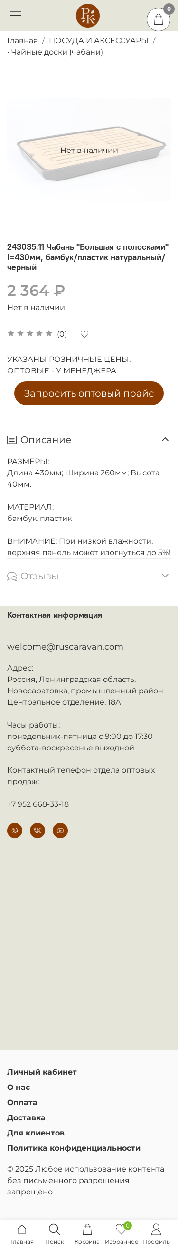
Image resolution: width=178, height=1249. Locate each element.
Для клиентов (36, 1132)
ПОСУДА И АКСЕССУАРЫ (99, 40)
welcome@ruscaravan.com (65, 647)
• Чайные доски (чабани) (55, 52)
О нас (18, 1087)
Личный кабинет (42, 1072)
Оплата (22, 1102)
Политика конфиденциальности (74, 1148)
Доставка (26, 1117)
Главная (22, 40)
